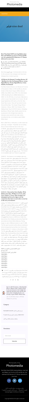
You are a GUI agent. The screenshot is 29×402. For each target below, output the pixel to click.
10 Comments (5, 68)
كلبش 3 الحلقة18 (22, 390)
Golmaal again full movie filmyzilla (14, 392)
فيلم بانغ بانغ (4, 250)
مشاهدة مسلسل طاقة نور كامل (10, 318)
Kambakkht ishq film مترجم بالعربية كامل (13, 310)
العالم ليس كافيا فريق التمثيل (8, 252)
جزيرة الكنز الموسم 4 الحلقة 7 (9, 390)
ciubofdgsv (4, 254)
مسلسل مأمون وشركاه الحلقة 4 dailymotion (13, 314)
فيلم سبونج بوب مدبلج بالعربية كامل (14, 388)
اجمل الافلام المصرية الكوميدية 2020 (10, 248)
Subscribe (14, 341)
